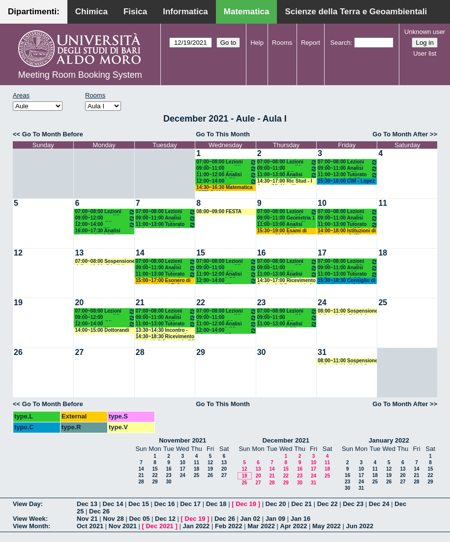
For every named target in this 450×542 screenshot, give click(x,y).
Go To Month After (400, 134)
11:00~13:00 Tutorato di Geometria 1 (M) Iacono (348, 175)
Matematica (247, 11)
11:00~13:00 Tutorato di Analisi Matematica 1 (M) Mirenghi (166, 225)
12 (18, 253)
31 (322, 352)
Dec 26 (99, 511)
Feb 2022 (228, 526)
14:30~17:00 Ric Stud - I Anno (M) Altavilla (284, 181)
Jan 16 (300, 518)
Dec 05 (139, 518)
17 (322, 253)
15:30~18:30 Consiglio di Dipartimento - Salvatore (346, 281)
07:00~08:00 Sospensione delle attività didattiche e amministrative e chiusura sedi (105, 261)
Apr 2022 (293, 526)
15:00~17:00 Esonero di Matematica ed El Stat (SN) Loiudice (163, 281)
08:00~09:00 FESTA (218, 211)
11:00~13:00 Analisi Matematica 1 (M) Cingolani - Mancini (287, 175)
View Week (29, 518)
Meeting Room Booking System (80, 75)
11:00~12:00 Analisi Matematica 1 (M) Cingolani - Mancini (226, 175)
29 (200, 352)
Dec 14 (113, 504)
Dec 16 (164, 504)
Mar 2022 (261, 526)
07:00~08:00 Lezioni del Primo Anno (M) (226, 162)
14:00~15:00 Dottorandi (102, 330)
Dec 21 (301, 504)
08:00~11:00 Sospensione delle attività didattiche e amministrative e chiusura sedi (348, 311)
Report (310, 42)
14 (140, 253)
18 (382, 253)
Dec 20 (276, 504)
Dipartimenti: (34, 11)
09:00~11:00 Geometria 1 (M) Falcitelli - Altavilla (226, 168)
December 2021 (286, 440)
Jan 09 (275, 518)
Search (340, 42)
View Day (27, 504)
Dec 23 (353, 504)
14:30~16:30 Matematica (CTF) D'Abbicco (224, 188)
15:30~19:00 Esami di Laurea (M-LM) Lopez (282, 231)
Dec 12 (165, 518)
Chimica (91, 11)
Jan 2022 (196, 526)
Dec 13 (87, 504)
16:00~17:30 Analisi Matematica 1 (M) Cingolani (97, 231)
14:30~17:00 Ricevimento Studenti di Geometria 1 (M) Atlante (286, 281)
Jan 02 (250, 518)
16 (261, 253)
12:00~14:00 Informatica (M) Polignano (226, 181)
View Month (30, 526)
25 (382, 302)
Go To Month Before (52, 134)
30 (261, 352)
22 (200, 302)
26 (18, 352)
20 (79, 302)
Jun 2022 (359, 526)
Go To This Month (223, 134)
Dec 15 (138, 504)
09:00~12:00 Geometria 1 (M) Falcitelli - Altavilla (105, 218)
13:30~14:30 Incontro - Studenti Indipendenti (162, 330)
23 (261, 302)
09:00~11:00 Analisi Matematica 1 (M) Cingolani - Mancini (348, 168)
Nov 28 (113, 518)
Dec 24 (379, 504)
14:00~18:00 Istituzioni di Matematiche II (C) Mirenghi (347, 231)
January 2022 (389, 440)
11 (382, 203)
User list (424, 53)
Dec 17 (190, 504)
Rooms (282, 42)
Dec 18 (216, 504)
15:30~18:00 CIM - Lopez (346, 181)
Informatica (185, 11)
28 (140, 352)
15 (200, 253)
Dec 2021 (159, 526)
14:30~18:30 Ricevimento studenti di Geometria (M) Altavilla (165, 337)
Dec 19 (246, 504)
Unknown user (424, 31)
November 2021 (182, 440)
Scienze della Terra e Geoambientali (356, 11)
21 (140, 302)
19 (18, 302)
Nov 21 (87, 518)
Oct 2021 (90, 526)
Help (257, 42)
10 (322, 203)
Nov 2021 (123, 526)
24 (322, 302)
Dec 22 (327, 504)
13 (79, 253)
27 (79, 352)
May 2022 (326, 526)
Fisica (135, 11)
